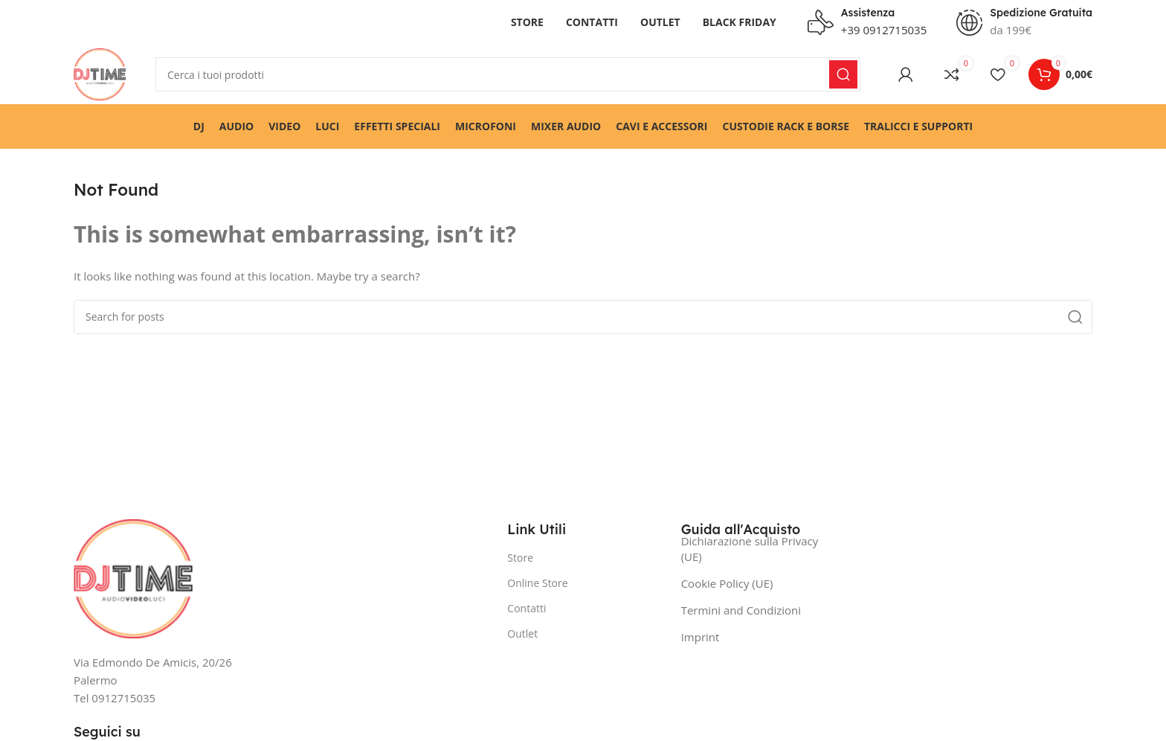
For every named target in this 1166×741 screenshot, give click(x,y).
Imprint (700, 636)
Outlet (522, 633)
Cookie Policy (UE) (727, 583)
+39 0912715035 (884, 29)
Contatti (526, 608)
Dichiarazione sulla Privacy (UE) (750, 548)
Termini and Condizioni (741, 610)
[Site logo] (100, 72)
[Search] (507, 74)
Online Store (537, 583)
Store (520, 558)
